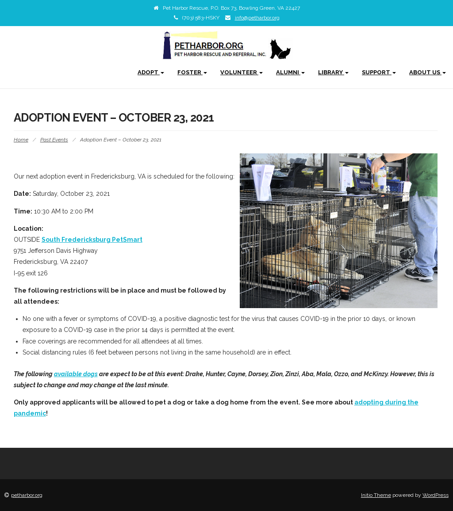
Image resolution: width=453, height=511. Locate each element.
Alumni (290, 72)
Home (21, 140)
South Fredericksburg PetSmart (92, 239)
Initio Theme (376, 495)
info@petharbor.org (257, 18)
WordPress (435, 495)
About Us (427, 72)
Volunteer (241, 72)
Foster (192, 72)
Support (379, 72)
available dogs (76, 374)
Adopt (151, 72)
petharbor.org (26, 495)
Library (333, 72)
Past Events (54, 140)
